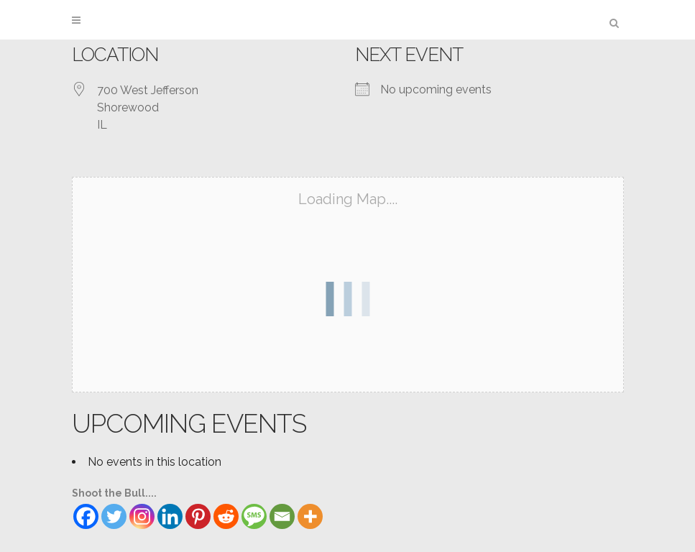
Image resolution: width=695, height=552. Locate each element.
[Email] (282, 516)
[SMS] (254, 516)
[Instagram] (142, 516)
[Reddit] (226, 516)
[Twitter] (113, 516)
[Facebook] (85, 516)
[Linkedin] (170, 516)
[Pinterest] (198, 516)
